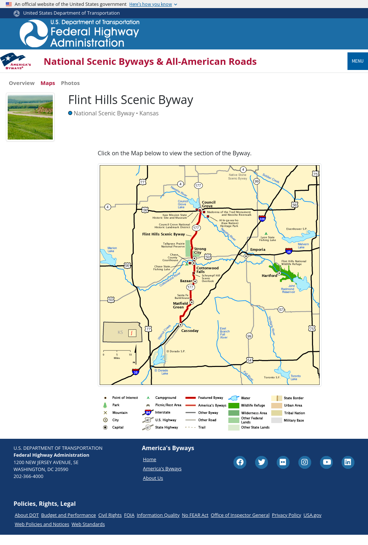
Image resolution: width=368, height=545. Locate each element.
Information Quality (158, 525)
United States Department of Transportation (71, 13)
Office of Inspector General (240, 525)
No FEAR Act (195, 525)
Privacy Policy (286, 525)
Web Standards (88, 534)
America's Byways (162, 478)
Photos (70, 82)
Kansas (149, 113)
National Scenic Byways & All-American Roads (150, 61)
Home (149, 469)
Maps (47, 82)
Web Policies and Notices (42, 534)
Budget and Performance (68, 525)
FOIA (129, 525)
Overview (21, 82)
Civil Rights (110, 525)
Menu (358, 61)
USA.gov (312, 525)
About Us (153, 488)
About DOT (27, 525)
